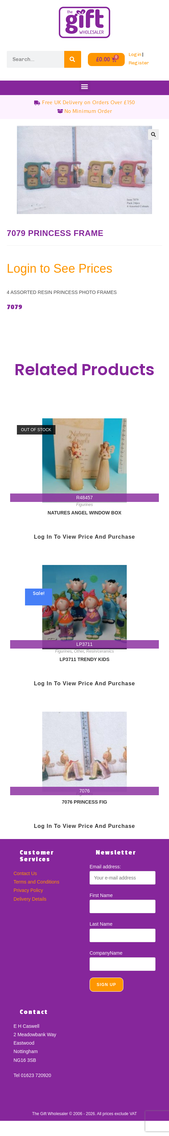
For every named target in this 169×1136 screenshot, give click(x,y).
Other (79, 651)
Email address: (105, 866)
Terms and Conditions (36, 882)
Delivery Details (30, 899)
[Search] (72, 59)
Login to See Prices (59, 268)
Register (138, 63)
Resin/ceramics (100, 651)
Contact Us (25, 873)
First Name (101, 895)
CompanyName (106, 953)
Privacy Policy (28, 890)
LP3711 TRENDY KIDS (84, 659)
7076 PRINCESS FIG (84, 802)
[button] (84, 86)
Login (134, 54)
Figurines (84, 504)
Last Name (101, 924)
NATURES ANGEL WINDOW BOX (84, 512)
